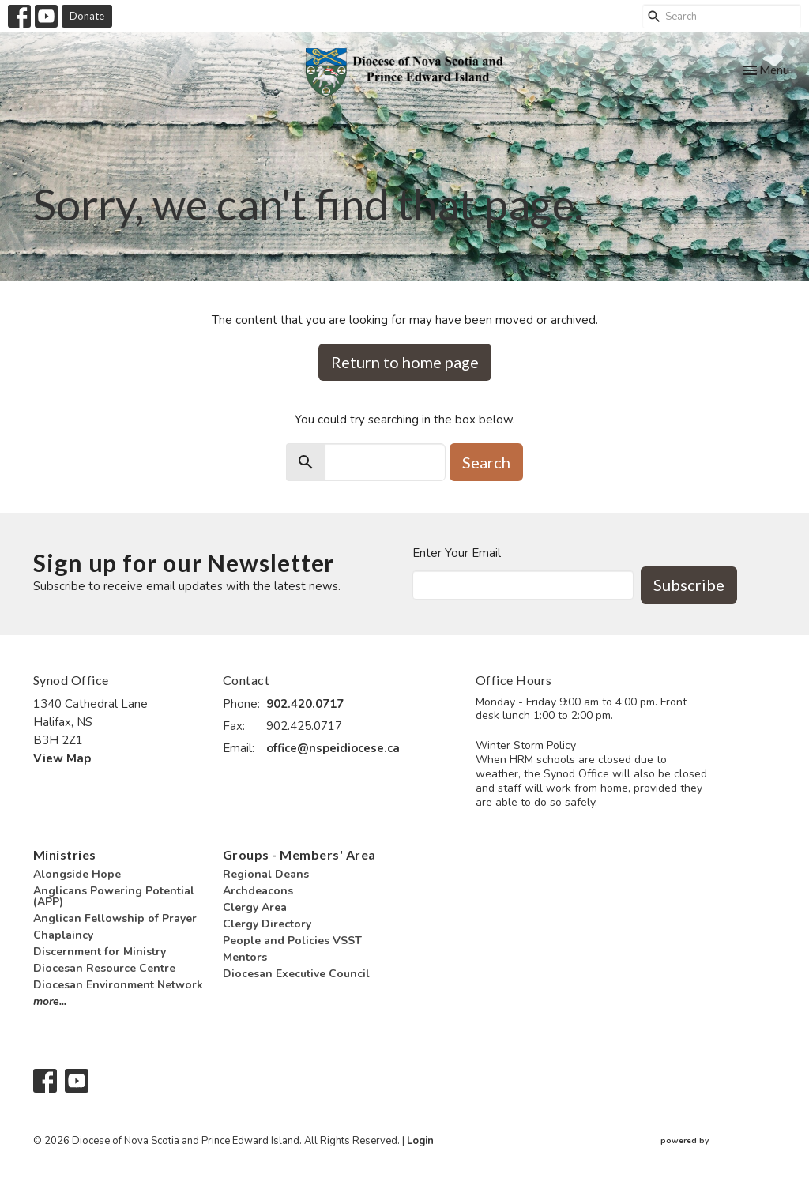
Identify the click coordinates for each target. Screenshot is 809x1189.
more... (49, 1001)
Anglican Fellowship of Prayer (115, 918)
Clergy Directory (267, 923)
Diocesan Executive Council (296, 973)
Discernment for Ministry (99, 951)
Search (486, 462)
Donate (87, 15)
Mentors (245, 957)
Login (420, 1141)
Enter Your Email (456, 553)
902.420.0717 (305, 704)
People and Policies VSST (292, 940)
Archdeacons (258, 890)
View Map (62, 758)
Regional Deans (266, 874)
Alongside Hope (77, 874)
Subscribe (688, 584)
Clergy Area (255, 907)
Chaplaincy (63, 935)
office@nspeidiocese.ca (333, 748)
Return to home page (405, 361)
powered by (718, 1141)
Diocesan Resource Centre (104, 968)
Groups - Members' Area (299, 854)
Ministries (64, 854)
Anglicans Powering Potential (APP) (113, 896)
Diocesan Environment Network (118, 984)
